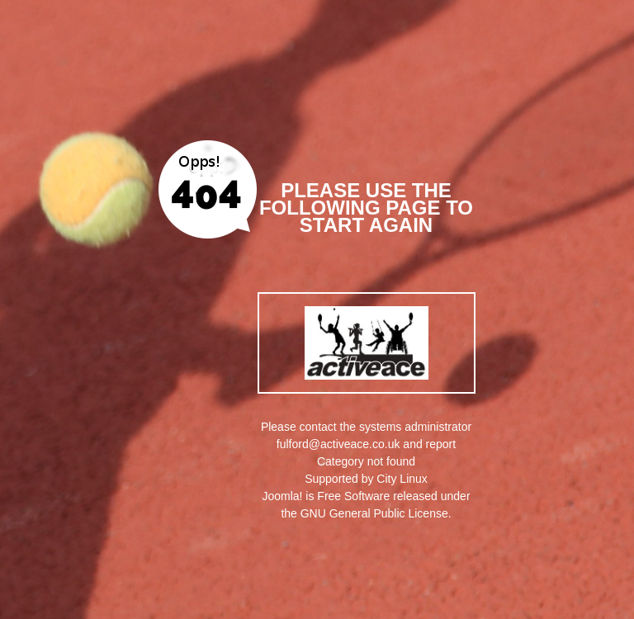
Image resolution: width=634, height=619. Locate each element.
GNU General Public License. (376, 513)
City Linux (401, 478)
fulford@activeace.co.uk (338, 444)
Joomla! (282, 496)
